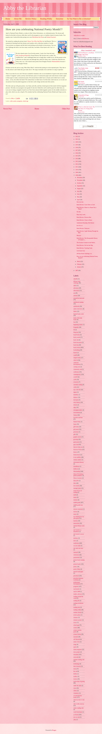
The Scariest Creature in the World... (86, 242)
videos (75, 690)
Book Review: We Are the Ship (85, 245)
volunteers (76, 693)
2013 (76, 161)
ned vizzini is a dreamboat (77, 530)
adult (74, 285)
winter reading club (78, 708)
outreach (75, 552)
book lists (75, 345)
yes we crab (76, 717)
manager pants (77, 488)
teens (74, 669)
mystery (75, 520)
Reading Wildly (46, 19)
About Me (18, 19)
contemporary (77, 374)
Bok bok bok (80, 202)
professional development (76, 583)
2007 (76, 270)
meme (75, 497)
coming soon (76, 367)
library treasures (77, 478)
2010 (76, 169)
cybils (75, 387)
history (75, 452)
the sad (75, 671)
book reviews (76, 347)
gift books (76, 426)
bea (74, 322)
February (79, 264)
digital (75, 392)
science (75, 627)
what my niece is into (79, 699)
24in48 (75, 279)
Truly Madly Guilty (83, 68)
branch (75, 352)
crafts (11, 101)
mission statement (78, 509)
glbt (74, 434)
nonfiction (76, 543)
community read (77, 369)
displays (75, 397)
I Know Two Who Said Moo (34, 41)
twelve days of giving (79, 681)
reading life (76, 600)
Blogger (54, 730)
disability (75, 394)
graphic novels (77, 437)
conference (76, 372)
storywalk (76, 657)
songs (74, 644)
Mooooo (79, 235)
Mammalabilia (56, 61)
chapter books (77, 357)
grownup (75, 439)
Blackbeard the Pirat (37, 37)
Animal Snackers (51, 37)
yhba (74, 719)
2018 (76, 147)
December (80, 177)
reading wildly (77, 610)
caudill (75, 355)
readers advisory (77, 594)
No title (79, 212)
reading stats (76, 607)
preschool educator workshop (78, 579)
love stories (76, 485)
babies (75, 311)
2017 (76, 150)
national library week (78, 526)
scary (74, 622)
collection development (76, 363)
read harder (76, 589)
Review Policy (30, 19)
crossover (75, 382)
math (74, 495)
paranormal (76, 557)
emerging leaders (77, 410)
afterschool (76, 290)
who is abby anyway (78, 704)
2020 (76, 142)
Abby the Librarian (24, 8)
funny (74, 424)
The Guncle (81, 81)
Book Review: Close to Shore (84, 220)
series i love (76, 642)
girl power (76, 429)
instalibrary (76, 466)
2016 (76, 153)
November (80, 180)
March (79, 261)
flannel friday (76, 421)
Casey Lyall (81, 96)
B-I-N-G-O (79, 225)
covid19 (75, 377)
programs (19, 101)
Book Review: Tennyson (83, 228)
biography (76, 327)
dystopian (76, 400)
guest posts (76, 442)
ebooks (75, 405)
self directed (76, 639)
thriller (75, 674)
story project (76, 652)
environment (76, 412)
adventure (76, 288)
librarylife (76, 480)
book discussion (77, 342)
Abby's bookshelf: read (88, 50)
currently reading (77, 384)
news (74, 540)
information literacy (78, 462)
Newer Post (7, 109)
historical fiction (77, 449)
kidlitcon (75, 469)
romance (75, 617)
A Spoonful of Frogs (83, 95)
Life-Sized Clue (81, 251)
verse (74, 688)
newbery (75, 538)
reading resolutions (78, 603)
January (79, 267)
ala (74, 293)
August (79, 188)
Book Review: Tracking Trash (84, 248)
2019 (76, 144)
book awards (76, 337)
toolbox (75, 676)
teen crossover (77, 666)
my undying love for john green (78, 517)
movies (75, 511)
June (78, 194)
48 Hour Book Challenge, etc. (84, 253)
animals (75, 295)
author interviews (77, 309)
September (80, 186)
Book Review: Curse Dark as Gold (86, 204)
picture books (76, 564)
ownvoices (76, 555)
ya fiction (75, 714)
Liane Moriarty (82, 69)
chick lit (75, 360)
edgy (74, 407)
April (78, 199)
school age (25, 101)
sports (75, 647)
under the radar (77, 685)
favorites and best (78, 417)
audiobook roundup (78, 302)
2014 (76, 158)
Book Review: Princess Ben (84, 217)
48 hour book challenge (76, 282)
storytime (75, 654)
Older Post (66, 109)
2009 (76, 172)
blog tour (75, 332)
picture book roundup (79, 560)
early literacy (76, 402)
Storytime (59, 19)
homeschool (76, 454)
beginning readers (78, 324)
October (79, 183)
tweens (75, 679)
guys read (75, 444)
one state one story (78, 548)
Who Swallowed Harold (22, 55)
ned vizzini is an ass (78, 534)
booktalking (76, 350)
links (74, 483)
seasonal (75, 637)
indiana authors (77, 459)
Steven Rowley (82, 83)
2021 (76, 139)
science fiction (77, 634)
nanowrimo (76, 523)
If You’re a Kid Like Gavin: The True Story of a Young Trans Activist (86, 108)
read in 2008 (76, 591)
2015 (76, 156)
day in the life (77, 389)
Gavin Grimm (82, 112)
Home (8, 19)
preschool (76, 575)
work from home (77, 712)
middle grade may (78, 505)
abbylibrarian (85, 38)
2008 (76, 175)
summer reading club (78, 659)
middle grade (76, 502)
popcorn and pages (78, 571)
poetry (15, 101)
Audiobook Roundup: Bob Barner (85, 223)
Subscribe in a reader (79, 35)
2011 (76, 167)
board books (76, 335)
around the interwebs (78, 298)
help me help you (77, 447)
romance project (77, 620)
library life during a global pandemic (78, 474)
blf (74, 329)
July (78, 191)
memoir (75, 500)
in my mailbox (77, 457)
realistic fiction (77, 612)
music (75, 514)
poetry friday (76, 569)
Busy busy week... (81, 214)
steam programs (77, 649)
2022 (76, 136)
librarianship (76, 471)
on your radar (76, 545)
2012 (76, 164)
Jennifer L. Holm (82, 56)
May (78, 197)
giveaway (75, 432)
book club (76, 340)
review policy (76, 615)
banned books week (78, 314)
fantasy (75, 415)
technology (76, 663)
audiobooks (76, 306)
